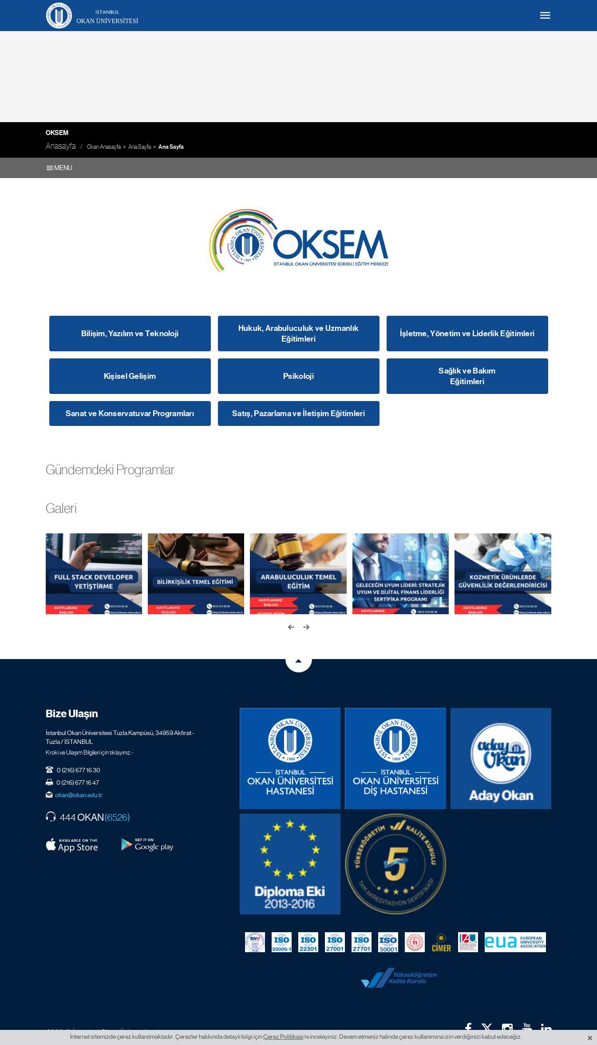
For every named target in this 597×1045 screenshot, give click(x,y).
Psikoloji (298, 376)
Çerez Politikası (283, 1036)
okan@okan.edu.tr (79, 786)
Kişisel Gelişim (130, 376)
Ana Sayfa (139, 146)
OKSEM (57, 133)
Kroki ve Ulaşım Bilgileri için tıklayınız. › (90, 743)
